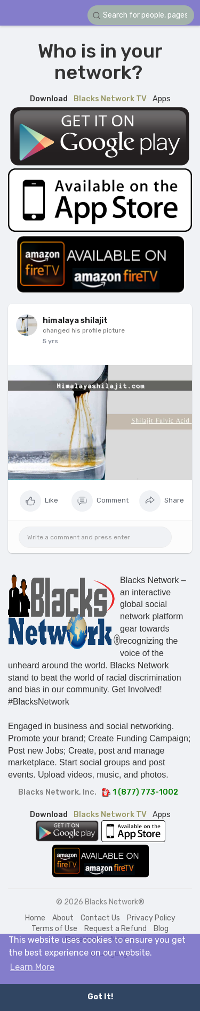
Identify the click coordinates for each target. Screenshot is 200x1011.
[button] (140, 15)
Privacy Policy (151, 918)
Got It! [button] (100, 996)
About (63, 918)
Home (35, 918)
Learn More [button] (32, 967)
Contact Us (100, 918)
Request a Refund (115, 928)
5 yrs (50, 341)
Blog (161, 928)
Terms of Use (54, 928)
